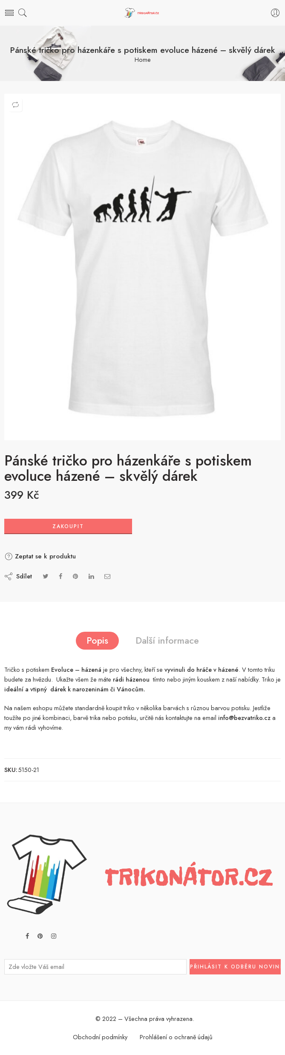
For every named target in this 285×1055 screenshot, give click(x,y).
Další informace (167, 640)
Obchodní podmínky (100, 1036)
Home (143, 60)
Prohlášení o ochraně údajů (176, 1036)
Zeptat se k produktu (40, 556)
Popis (97, 640)
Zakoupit (68, 526)
